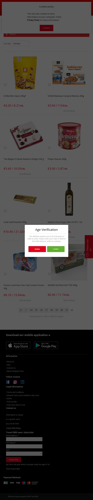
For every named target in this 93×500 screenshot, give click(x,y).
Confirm (56, 249)
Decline (37, 249)
